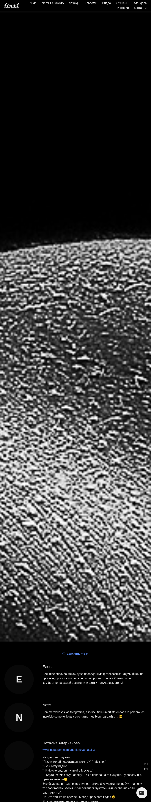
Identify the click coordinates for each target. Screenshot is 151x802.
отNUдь (74, 3)
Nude (33, 3)
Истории (123, 7)
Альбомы (90, 3)
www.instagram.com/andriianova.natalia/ (69, 749)
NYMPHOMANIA (53, 3)
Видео (106, 3)
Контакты (140, 7)
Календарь (139, 3)
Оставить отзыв (77, 653)
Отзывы (121, 3)
